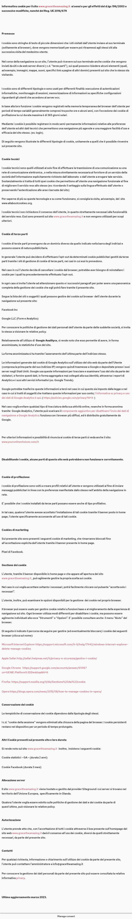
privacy (20, 878)
